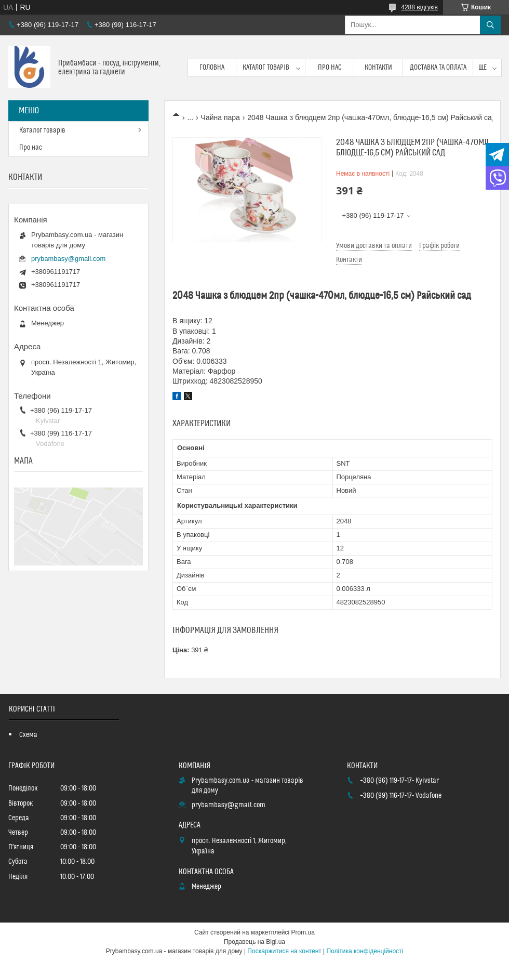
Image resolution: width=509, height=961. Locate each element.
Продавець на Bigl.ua (254, 941)
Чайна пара (220, 117)
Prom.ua (303, 932)
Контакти (378, 67)
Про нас (330, 67)
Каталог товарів (266, 67)
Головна (211, 67)
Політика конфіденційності (365, 951)
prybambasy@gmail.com (68, 258)
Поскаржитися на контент (284, 951)
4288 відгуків (419, 7)
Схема (28, 735)
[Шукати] (490, 25)
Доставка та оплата (438, 67)
